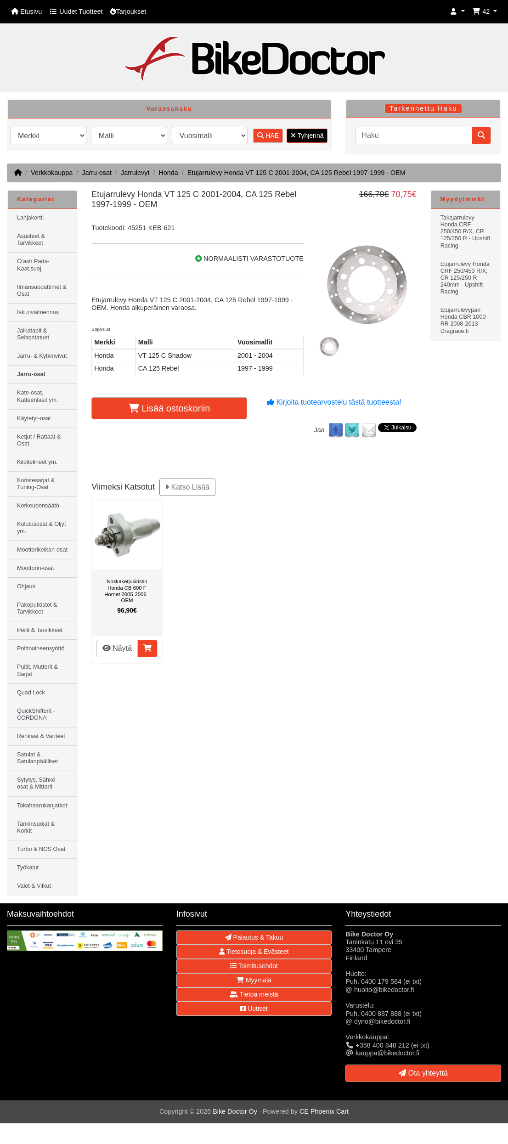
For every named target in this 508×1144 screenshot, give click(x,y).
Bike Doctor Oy (235, 1111)
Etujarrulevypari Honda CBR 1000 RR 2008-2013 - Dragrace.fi (463, 320)
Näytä (117, 648)
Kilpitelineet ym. (37, 462)
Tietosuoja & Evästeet (253, 951)
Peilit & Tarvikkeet (39, 630)
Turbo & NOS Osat (41, 849)
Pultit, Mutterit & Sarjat (37, 670)
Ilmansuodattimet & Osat (42, 290)
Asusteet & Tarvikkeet (31, 239)
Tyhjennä (307, 135)
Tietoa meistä (254, 994)
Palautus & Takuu (254, 937)
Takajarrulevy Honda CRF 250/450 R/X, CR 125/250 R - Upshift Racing (465, 231)
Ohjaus (26, 586)
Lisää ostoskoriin (169, 408)
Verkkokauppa (52, 172)
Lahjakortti (30, 217)
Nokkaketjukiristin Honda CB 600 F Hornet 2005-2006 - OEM (126, 591)
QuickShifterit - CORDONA (36, 714)
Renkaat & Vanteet (41, 736)
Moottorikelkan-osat (42, 550)
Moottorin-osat (35, 568)
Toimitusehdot (254, 965)
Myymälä (254, 980)
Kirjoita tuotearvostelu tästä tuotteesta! (334, 402)
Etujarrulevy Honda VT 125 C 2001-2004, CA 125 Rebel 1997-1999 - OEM (296, 172)
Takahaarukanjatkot (42, 805)
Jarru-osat (97, 172)
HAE (268, 135)
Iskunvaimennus (38, 312)
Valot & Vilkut (34, 886)
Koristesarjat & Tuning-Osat (36, 483)
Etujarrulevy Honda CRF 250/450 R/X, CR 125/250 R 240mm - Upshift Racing (465, 278)
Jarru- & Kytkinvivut (42, 356)
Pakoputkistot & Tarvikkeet (37, 608)
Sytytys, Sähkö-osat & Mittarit (37, 783)
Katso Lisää (187, 487)
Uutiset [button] (253, 1008)
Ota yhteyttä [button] (423, 1073)
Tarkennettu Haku (423, 108)
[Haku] (414, 135)
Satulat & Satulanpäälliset (37, 758)
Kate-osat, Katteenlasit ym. (37, 396)
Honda (168, 172)
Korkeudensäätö (38, 505)
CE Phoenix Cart (324, 1111)
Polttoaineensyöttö (41, 648)
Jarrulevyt (135, 172)
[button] (457, 11)
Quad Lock (31, 692)
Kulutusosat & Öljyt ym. (41, 527)
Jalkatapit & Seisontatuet (33, 334)
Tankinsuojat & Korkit (36, 827)
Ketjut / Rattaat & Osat (39, 440)
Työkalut (28, 867)
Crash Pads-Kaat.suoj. (33, 264)
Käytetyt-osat (34, 418)
